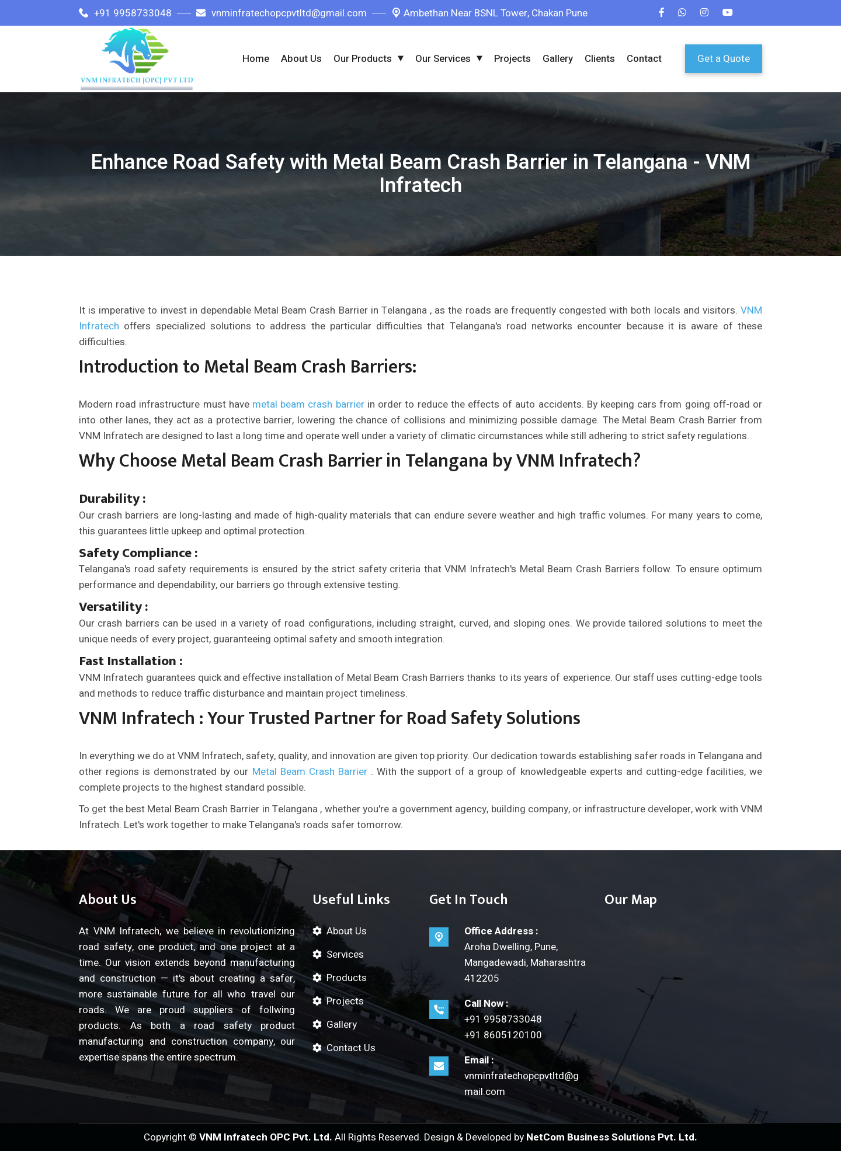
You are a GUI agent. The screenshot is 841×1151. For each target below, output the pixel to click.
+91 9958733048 (125, 13)
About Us (301, 58)
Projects (512, 58)
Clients (600, 58)
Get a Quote (723, 58)
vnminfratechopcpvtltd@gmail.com (281, 13)
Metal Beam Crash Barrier (309, 771)
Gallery (558, 58)
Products (346, 978)
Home (255, 58)
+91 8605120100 (503, 1035)
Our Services (443, 58)
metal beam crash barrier (308, 404)
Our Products (362, 58)
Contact (644, 58)
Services (345, 954)
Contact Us (351, 1048)
